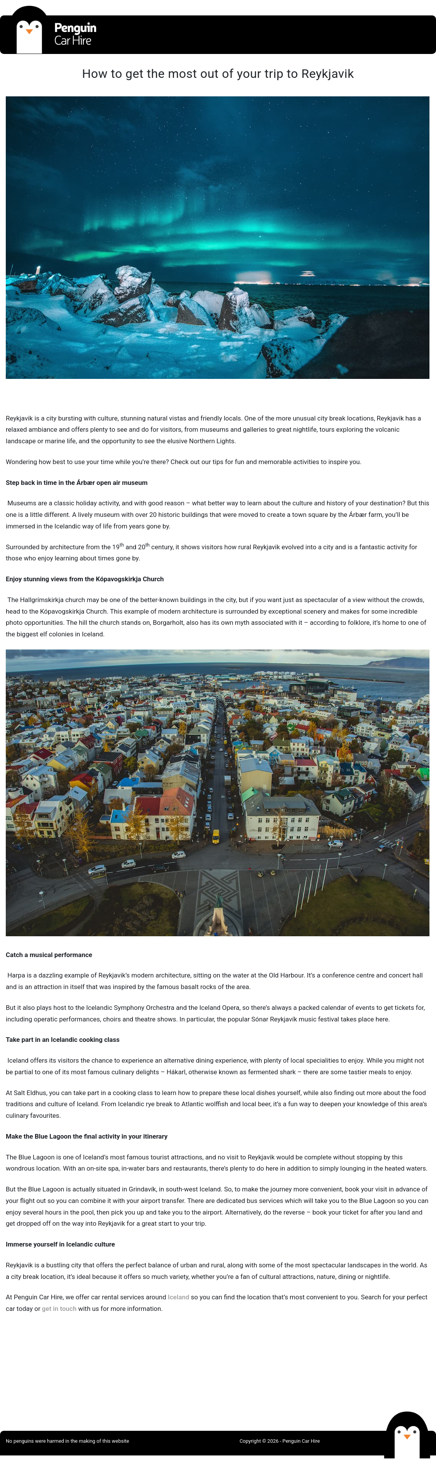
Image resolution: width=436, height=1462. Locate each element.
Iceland (178, 1297)
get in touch (59, 1308)
